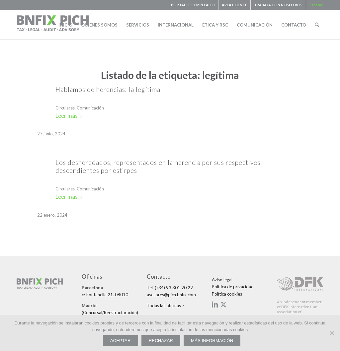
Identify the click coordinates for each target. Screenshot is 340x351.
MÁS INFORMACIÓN (212, 340)
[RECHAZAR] (331, 333)
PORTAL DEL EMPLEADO (193, 5)
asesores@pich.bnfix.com (171, 294)
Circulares (65, 107)
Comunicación (90, 107)
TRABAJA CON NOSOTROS (278, 5)
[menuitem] (193, 5)
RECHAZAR (161, 340)
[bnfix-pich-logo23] (53, 24)
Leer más (69, 115)
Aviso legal (222, 279)
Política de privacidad (233, 286)
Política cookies (227, 294)
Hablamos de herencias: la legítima (107, 89)
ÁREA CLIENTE (234, 5)
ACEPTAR (120, 340)
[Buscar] (316, 24)
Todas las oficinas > (166, 305)
